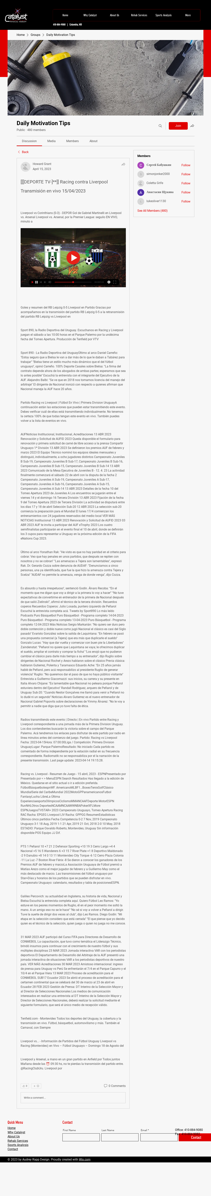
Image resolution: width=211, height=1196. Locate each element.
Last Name (108, 1130)
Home (12, 1128)
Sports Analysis (18, 1145)
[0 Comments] (114, 1086)
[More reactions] (36, 1086)
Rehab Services (18, 1141)
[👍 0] (25, 1086)
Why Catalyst (16, 1132)
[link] (29, 141)
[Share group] (192, 125)
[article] (73, 633)
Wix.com (84, 1159)
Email (144, 1130)
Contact (13, 1149)
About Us (14, 1136)
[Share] (123, 164)
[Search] (160, 126)
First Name (69, 1130)
